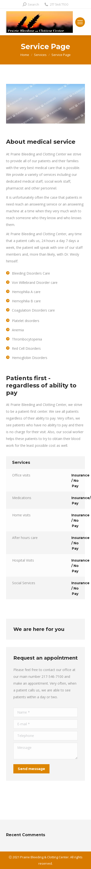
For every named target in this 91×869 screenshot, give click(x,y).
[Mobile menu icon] (80, 22)
